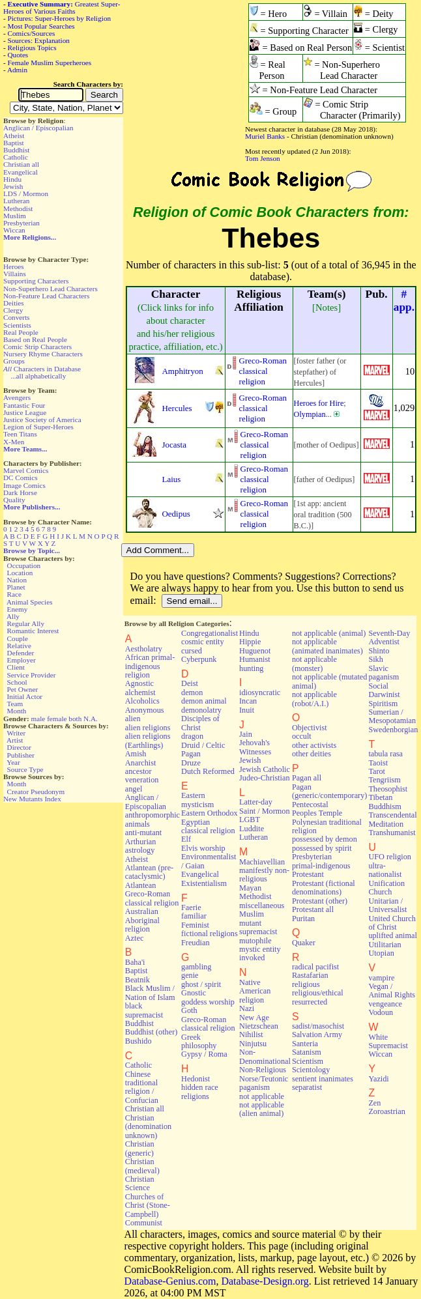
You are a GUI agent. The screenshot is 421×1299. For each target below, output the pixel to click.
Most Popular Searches (41, 26)
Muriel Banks (265, 136)
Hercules (177, 408)
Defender (21, 653)
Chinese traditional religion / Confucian (141, 1087)
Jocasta (174, 445)
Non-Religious (262, 1069)
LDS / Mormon (25, 193)
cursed (191, 650)
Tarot (376, 771)
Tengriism (384, 779)
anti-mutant (143, 832)
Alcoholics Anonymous (144, 705)
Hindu (12, 179)
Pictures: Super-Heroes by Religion (59, 18)
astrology (140, 850)
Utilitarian (384, 944)
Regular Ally (25, 623)
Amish (136, 753)
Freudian (195, 942)
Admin (17, 70)
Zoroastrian (386, 1111)
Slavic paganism (383, 672)
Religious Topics (32, 47)
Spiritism (383, 703)
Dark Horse (20, 492)
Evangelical (20, 172)
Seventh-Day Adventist (389, 637)
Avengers (17, 397)
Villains (14, 274)
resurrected (309, 1001)
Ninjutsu (253, 1043)
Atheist (13, 135)
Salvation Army (317, 1034)
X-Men (13, 442)
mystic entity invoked (260, 953)
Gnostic (193, 992)
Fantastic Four (24, 405)
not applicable (261, 1096)
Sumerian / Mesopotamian (392, 716)
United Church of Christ (391, 923)
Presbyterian (21, 223)
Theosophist (387, 788)
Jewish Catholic (264, 769)
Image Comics (24, 485)
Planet (16, 587)
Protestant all (313, 909)
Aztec (134, 938)
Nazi (246, 1008)
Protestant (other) (319, 901)
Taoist (378, 762)
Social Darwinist (383, 690)
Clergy (13, 310)
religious (306, 984)
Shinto (378, 650)
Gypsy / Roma (204, 1054)
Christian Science (139, 1183)
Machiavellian (262, 861)
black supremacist (144, 1010)
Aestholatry (143, 648)
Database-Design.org (264, 1281)
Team (15, 703)
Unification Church (386, 887)
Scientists (17, 325)
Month (17, 711)
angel (134, 788)
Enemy (17, 609)
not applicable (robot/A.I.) (314, 698)
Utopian (381, 953)
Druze (191, 762)
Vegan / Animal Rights (391, 990)
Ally (13, 616)
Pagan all (306, 777)
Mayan (250, 887)
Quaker (303, 942)
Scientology (311, 1069)
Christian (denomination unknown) (148, 1126)
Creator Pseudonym (36, 791)
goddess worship (208, 1001)
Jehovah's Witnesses (255, 747)
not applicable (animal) (329, 633)
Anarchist (140, 762)
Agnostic (139, 683)
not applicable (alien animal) (261, 1109)
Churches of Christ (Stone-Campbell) (147, 1205)
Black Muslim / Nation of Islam (150, 992)
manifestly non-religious (264, 874)
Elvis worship (203, 848)
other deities (311, 753)
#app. (404, 300)
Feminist (195, 925)
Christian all (21, 164)
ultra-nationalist (384, 870)
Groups (14, 361)
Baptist (13, 143)
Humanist (254, 659)
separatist (307, 1087)
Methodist (18, 208)
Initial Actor (24, 696)
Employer (21, 660)
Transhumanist (391, 832)
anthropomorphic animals (152, 819)
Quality (14, 500)
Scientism (307, 1061)
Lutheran (16, 201)
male (38, 718)
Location (20, 573)
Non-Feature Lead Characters (46, 296)
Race (14, 594)
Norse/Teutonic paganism (263, 1083)
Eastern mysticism (197, 799)
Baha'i (135, 962)
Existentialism (204, 883)
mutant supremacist (258, 927)
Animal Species (30, 602)
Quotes (18, 55)
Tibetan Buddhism (384, 801)
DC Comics (20, 477)
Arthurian (140, 841)
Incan (248, 701)
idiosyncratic (259, 692)
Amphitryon (182, 371)
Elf (186, 839)
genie (190, 975)
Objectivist (309, 727)
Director (19, 747)
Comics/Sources (31, 33)
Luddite (251, 828)
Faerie (191, 907)
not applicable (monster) (314, 663)
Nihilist (251, 1034)
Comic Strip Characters (37, 346)
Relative (19, 646)
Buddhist (16, 150)
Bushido (138, 1041)
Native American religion (254, 991)
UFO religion (389, 856)
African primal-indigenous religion (150, 666)
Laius (171, 479)
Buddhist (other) (151, 1031)
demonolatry (201, 710)
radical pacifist (315, 966)
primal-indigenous (321, 865)
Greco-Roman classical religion (263, 371)
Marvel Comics (25, 470)
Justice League (24, 412)
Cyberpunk (198, 659)
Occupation (24, 565)
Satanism (306, 1052)
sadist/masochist (318, 1026)
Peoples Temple (317, 813)
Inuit (246, 710)
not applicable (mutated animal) (330, 681)
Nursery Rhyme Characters (43, 354)
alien (133, 718)
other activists (314, 745)
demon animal (204, 701)
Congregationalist (209, 633)
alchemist (140, 692)
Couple (17, 638)
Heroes (13, 266)
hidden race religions (199, 1091)
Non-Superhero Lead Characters (50, 289)
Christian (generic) (139, 1148)
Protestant (308, 874)
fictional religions (209, 933)
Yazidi (378, 1078)
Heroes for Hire (319, 403)
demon (192, 692)
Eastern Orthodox (209, 813)
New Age (254, 1017)
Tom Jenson (262, 158)
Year (13, 762)
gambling (196, 966)
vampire (381, 977)
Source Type (25, 769)
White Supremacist (387, 1041)
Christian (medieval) (142, 1166)
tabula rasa (385, 753)
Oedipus (176, 514)
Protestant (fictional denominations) (323, 887)
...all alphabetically (38, 376)
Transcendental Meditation (392, 819)
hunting (251, 668)
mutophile (255, 940)
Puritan (303, 918)
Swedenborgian (393, 729)
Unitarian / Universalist (387, 905)
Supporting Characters (35, 281)
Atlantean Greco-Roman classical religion (152, 894)
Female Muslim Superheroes (50, 62)
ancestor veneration (142, 775)
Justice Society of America (42, 419)
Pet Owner (22, 689)
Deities (13, 303)
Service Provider (31, 675)
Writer (16, 733)
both (74, 718)
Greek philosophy (198, 1041)
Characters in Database (42, 369)
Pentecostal (310, 804)
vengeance (385, 1003)
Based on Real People (35, 339)
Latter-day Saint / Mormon (264, 806)
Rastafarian (310, 975)
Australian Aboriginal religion (142, 920)
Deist (189, 683)
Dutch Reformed (208, 771)
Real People (20, 332)
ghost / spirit (201, 984)
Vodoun (380, 1012)
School (17, 682)
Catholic (15, 157)
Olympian (310, 414)
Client (16, 667)
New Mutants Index (32, 799)
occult (302, 736)
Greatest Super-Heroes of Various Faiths (61, 7)
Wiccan (14, 230)
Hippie (250, 641)
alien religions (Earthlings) (148, 740)
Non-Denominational (265, 1056)
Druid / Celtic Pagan (203, 749)
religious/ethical (317, 992)
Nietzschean (258, 1026)
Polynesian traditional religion (327, 826)
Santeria (305, 1043)
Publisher (21, 755)
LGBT (249, 819)
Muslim (14, 216)
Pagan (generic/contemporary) (330, 791)
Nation (17, 580)
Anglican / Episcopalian (38, 128)
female (56, 718)
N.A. (90, 718)
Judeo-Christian (264, 777)
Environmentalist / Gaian (208, 861)
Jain (245, 734)
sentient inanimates (322, 1078)
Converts (16, 317)
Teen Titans (20, 434)
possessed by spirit (322, 848)
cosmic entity (202, 641)
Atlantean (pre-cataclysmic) (149, 872)
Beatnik (137, 979)
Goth (189, 1010)
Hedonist (195, 1078)
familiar (194, 916)
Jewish (13, 186)
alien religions (148, 727)
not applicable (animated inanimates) (327, 646)
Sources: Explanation (39, 40)
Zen (374, 1102)
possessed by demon (324, 839)
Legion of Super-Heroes (38, 427)
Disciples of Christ (200, 723)
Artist (15, 740)
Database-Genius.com (170, 1281)
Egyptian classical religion (208, 826)
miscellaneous (261, 905)
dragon (192, 736)
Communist (143, 1222)
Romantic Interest (33, 631)
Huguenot (254, 650)
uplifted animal (392, 935)
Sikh (375, 659)
